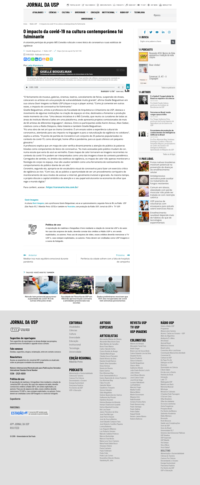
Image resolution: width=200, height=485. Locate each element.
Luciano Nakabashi (137, 382)
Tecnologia (139, 12)
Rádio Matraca (166, 416)
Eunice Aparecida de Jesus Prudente (113, 378)
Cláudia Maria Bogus (107, 354)
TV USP (135, 327)
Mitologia (164, 389)
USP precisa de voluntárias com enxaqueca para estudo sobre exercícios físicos (162, 205)
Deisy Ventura (105, 366)
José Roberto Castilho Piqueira (111, 424)
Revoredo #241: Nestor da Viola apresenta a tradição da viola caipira (162, 55)
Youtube (71, 206)
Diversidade (81, 12)
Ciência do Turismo (76, 376)
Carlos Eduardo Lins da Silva (140, 353)
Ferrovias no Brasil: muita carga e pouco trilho (160, 113)
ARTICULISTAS (109, 335)
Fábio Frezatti (105, 383)
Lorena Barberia (105, 427)
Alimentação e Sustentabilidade (81, 373)
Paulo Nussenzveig (137, 404)
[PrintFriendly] (51, 59)
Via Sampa (164, 443)
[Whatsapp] (32, 59)
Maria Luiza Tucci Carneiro (109, 441)
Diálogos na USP (167, 363)
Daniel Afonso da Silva (108, 359)
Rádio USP (126, 12)
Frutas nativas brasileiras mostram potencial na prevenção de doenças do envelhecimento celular (162, 167)
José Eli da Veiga (136, 380)
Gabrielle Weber (105, 385)
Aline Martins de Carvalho (109, 344)
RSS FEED (14, 427)
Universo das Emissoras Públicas (173, 433)
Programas (165, 329)
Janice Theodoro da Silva (109, 412)
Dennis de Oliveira (106, 368)
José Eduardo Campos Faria (110, 422)
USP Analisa (165, 435)
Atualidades (39, 12)
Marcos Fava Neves (107, 439)
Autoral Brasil (166, 343)
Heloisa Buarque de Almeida (110, 402)
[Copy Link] (47, 59)
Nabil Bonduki (135, 399)
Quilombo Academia (168, 413)
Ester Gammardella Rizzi (109, 376)
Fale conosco (16, 348)
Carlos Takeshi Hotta (107, 349)
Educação (95, 12)
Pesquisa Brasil (166, 409)
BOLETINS (165, 450)
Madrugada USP (166, 382)
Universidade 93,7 (167, 430)
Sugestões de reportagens (23, 338)
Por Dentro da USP (76, 388)
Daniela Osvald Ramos (108, 361)
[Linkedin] (36, 59)
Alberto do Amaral (137, 344)
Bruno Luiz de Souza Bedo (139, 351)
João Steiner (135, 373)
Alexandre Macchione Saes (110, 342)
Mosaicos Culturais (168, 392)
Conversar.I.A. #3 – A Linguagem (157, 77)
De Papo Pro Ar (166, 360)
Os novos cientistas (168, 404)
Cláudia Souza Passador (109, 356)
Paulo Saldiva (135, 409)
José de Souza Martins (108, 419)
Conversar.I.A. (166, 355)
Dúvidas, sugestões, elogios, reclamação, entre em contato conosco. (35, 352)
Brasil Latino (165, 348)
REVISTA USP (138, 322)
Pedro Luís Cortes (106, 456)
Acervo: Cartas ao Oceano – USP (173, 333)
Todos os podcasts (168, 87)
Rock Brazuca (166, 421)
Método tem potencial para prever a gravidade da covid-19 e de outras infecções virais (40, 299)
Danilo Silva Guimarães (108, 363)
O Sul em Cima (166, 397)
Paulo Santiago (135, 407)
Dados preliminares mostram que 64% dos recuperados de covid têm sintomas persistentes (112, 299)
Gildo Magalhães (106, 393)
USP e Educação (75, 390)
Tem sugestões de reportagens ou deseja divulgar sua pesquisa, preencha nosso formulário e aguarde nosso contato (33, 342)
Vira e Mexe (165, 445)
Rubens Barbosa (136, 419)
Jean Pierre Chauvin (107, 417)
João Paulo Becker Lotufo (140, 370)
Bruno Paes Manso (107, 346)
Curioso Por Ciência (76, 378)
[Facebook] (25, 59)
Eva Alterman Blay (106, 380)
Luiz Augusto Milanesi (108, 429)
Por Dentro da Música (169, 411)
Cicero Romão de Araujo (109, 351)
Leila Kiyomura (35, 65)
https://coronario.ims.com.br (62, 187)
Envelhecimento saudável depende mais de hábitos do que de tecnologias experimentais (162, 217)
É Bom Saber (165, 370)
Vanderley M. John (106, 460)
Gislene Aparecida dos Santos (111, 395)
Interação (164, 377)
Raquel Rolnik (135, 414)
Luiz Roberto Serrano (107, 431)
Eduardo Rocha (135, 356)
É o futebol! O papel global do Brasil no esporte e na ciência (162, 97)
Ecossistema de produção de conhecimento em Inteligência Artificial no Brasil (162, 132)
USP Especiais (166, 438)
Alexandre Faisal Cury (138, 346)
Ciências (54, 12)
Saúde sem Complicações (170, 423)
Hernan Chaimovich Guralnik (110, 405)
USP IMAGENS (138, 331)
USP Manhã (165, 440)
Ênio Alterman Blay (107, 373)
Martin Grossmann (137, 395)
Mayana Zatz (135, 397)
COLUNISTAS (138, 340)
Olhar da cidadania (167, 401)
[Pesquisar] (173, 42)
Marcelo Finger (135, 387)
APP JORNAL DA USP (19, 424)
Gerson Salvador (106, 390)
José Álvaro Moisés (137, 375)
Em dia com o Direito (168, 372)
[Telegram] (40, 59)
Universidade (88, 18)
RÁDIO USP (167, 322)
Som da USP (165, 426)
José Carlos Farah (137, 378)
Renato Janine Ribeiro (138, 416)
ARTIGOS (105, 322)
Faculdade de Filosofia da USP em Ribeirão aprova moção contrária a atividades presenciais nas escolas (76, 300)
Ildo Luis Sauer (105, 410)
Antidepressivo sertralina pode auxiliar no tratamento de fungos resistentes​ (161, 179)
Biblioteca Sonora (167, 346)
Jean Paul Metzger (106, 414)
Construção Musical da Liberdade (173, 353)
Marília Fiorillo (135, 390)
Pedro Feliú (104, 453)
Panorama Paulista (76, 385)
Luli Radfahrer (135, 385)
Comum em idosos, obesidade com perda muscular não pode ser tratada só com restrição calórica (162, 192)
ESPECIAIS (106, 327)
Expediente (15, 398)
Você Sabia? (165, 447)
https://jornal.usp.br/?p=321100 (69, 51)
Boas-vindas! (154, 64)
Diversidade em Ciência (169, 367)
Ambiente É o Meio (168, 338)
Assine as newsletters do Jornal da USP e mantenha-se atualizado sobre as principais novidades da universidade (34, 361)
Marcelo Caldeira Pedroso (109, 434)
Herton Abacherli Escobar (109, 407)
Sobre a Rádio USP (167, 326)
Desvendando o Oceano (78, 381)
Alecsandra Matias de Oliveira (110, 339)
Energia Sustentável (76, 383)
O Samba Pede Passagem (170, 394)
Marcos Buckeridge (107, 436)
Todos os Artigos (169, 154)
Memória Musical (167, 387)
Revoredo (164, 418)
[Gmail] (43, 59)
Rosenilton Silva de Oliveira (110, 458)
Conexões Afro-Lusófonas (171, 350)
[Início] (25, 24)
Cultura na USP (166, 358)
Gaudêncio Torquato (107, 388)
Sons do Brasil (166, 428)
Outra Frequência (167, 406)
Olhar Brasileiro (166, 399)
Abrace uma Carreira (168, 331)
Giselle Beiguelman (33, 51)
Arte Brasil (164, 341)
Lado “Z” (164, 380)
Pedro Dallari (134, 412)
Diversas (164, 365)
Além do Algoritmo (168, 336)
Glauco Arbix (135, 365)
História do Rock (167, 375)
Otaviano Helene (106, 446)
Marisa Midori (135, 392)
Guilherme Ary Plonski (108, 397)
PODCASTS (76, 370)
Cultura (67, 12)
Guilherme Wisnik (136, 368)
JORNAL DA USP (42, 4)
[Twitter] (29, 59)
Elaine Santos (105, 371)
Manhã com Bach (167, 384)
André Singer (135, 349)
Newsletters (16, 356)
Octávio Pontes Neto (138, 402)
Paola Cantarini (105, 448)
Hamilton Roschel (106, 400)
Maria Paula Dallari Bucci (109, 443)
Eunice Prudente (136, 358)
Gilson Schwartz (136, 361)
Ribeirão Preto (76, 361)
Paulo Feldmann (105, 451)
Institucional (110, 12)
